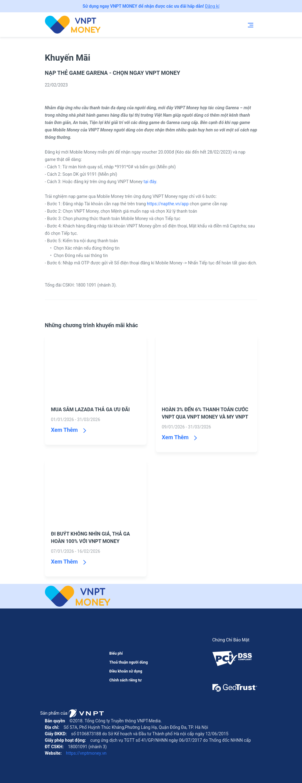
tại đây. (150, 181)
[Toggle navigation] (250, 24)
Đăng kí (212, 6)
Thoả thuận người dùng (128, 662)
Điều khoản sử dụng (125, 671)
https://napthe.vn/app (168, 203)
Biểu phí (116, 653)
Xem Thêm (64, 430)
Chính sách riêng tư (125, 680)
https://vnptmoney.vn (86, 753)
